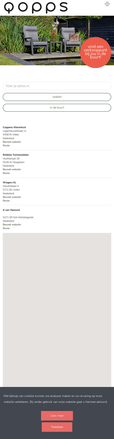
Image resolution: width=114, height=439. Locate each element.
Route (6, 145)
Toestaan (57, 427)
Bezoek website (12, 142)
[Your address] (57, 86)
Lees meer (57, 416)
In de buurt (57, 108)
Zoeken (57, 97)
